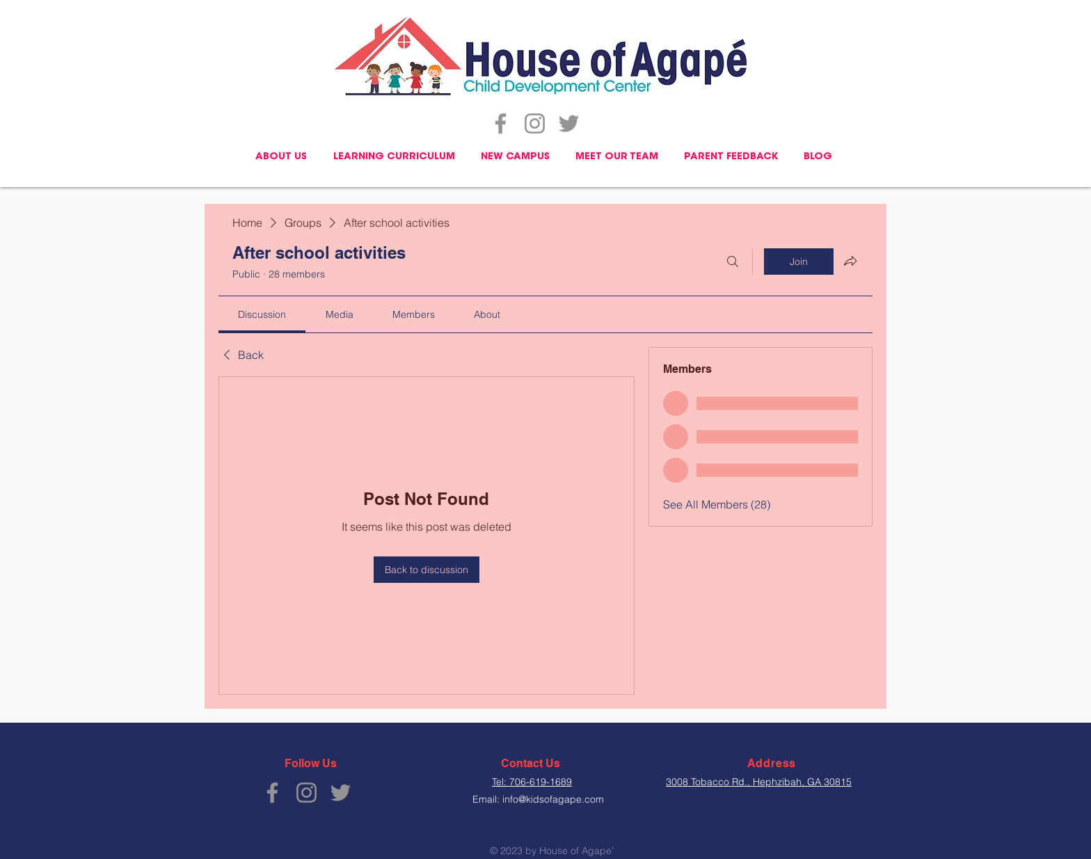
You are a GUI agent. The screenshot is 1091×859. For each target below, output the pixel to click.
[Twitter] (568, 123)
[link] (262, 314)
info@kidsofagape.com (553, 799)
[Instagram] (534, 123)
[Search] (732, 261)
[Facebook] (500, 123)
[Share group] (850, 260)
